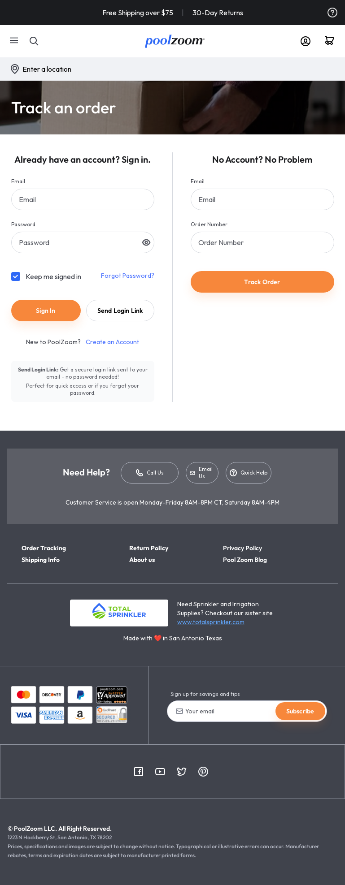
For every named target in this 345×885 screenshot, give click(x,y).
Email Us (201, 472)
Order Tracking (44, 548)
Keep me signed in (53, 276)
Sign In (45, 311)
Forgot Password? (127, 276)
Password (23, 224)
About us (142, 560)
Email (18, 181)
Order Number (209, 224)
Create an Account (112, 342)
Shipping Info (41, 560)
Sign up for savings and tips (205, 694)
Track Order (262, 282)
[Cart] (333, 41)
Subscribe (300, 711)
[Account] (305, 41)
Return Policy (148, 548)
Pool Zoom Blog (245, 560)
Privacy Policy (242, 548)
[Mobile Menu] (14, 41)
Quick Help (248, 472)
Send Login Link (120, 311)
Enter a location (46, 69)
